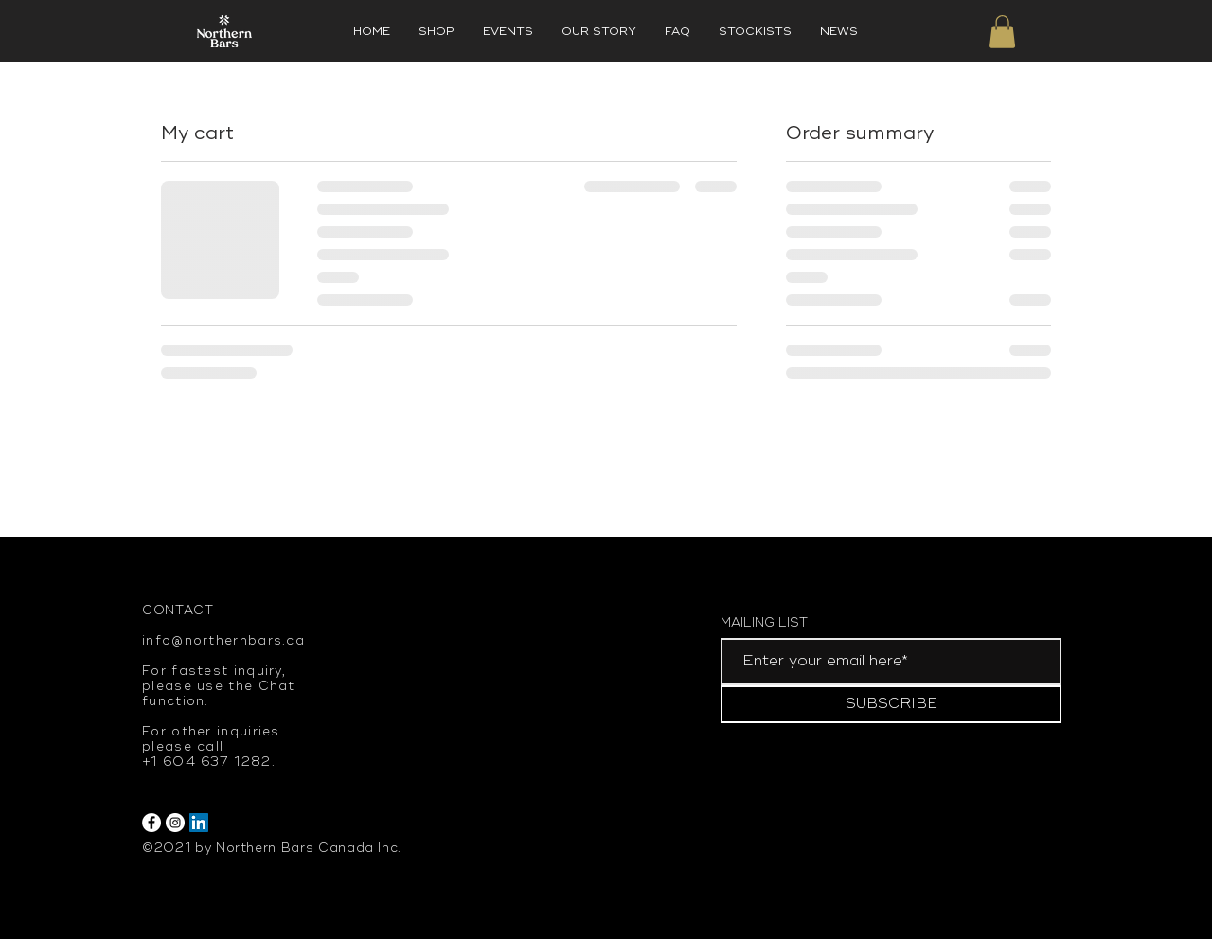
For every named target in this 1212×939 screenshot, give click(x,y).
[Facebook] (151, 822)
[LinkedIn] (198, 822)
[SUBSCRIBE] (891, 704)
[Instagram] (175, 822)
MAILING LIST (764, 623)
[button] (1002, 31)
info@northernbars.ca (223, 640)
